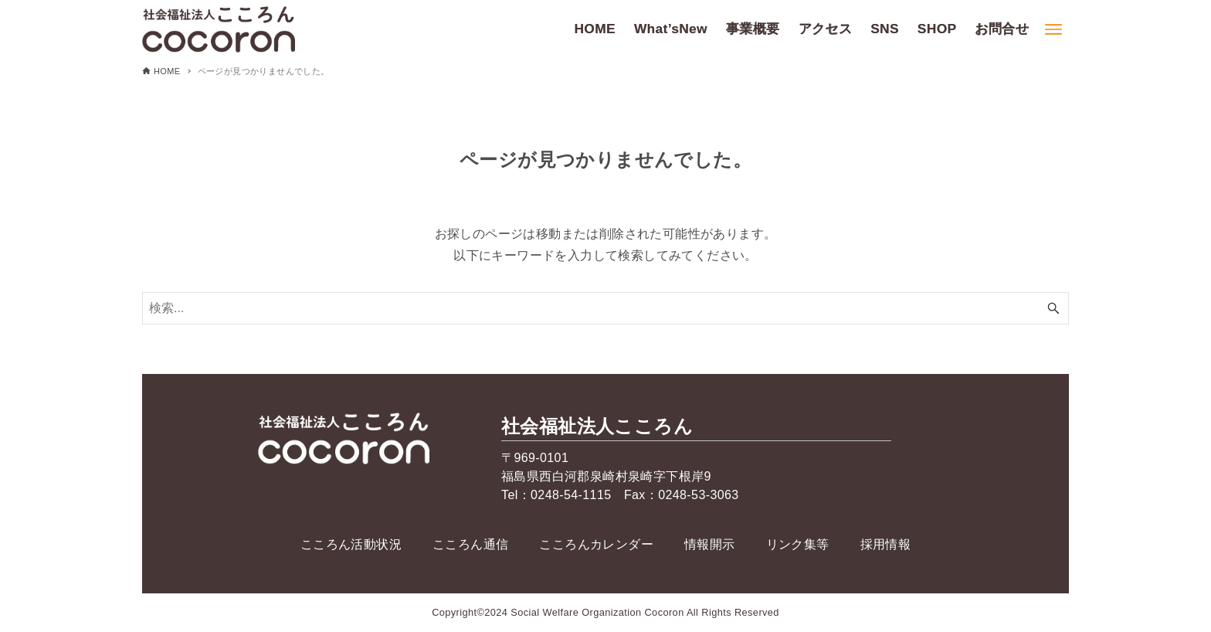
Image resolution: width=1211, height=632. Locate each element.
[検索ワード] (605, 308)
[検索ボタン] (1053, 308)
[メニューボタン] (1053, 29)
